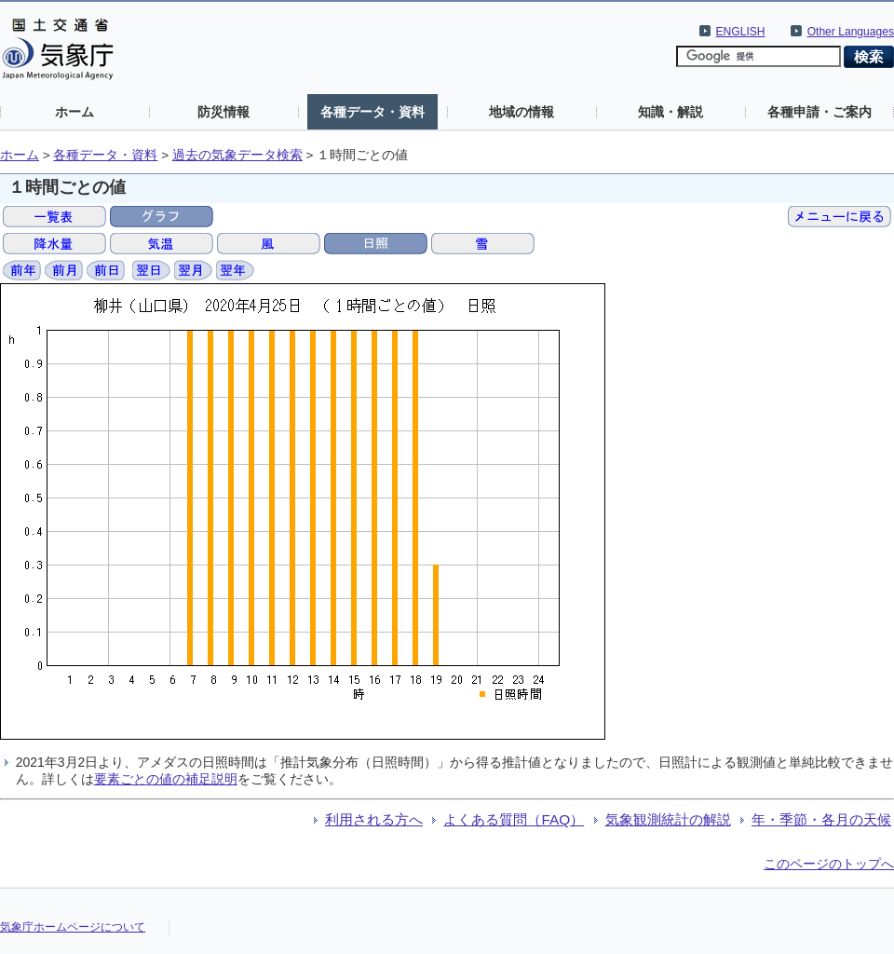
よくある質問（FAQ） (513, 819)
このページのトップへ (829, 863)
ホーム (74, 111)
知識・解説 (670, 111)
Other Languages (850, 31)
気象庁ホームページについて (72, 927)
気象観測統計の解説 (668, 819)
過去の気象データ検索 (237, 155)
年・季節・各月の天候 (821, 819)
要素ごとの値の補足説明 (165, 778)
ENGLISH (740, 31)
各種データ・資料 (372, 111)
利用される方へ (374, 819)
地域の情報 (521, 111)
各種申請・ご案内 (819, 111)
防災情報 (223, 111)
